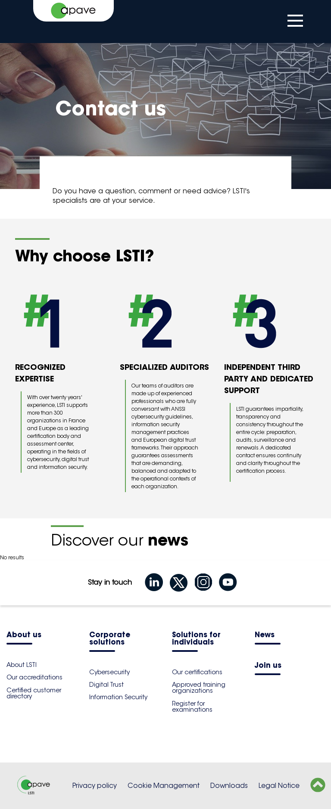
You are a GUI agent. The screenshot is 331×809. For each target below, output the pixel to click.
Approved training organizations (198, 687)
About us (23, 635)
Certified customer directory (33, 693)
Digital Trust (106, 684)
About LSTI (21, 665)
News (265, 635)
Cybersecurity (109, 672)
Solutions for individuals (196, 639)
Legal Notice (279, 785)
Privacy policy (94, 785)
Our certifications (197, 672)
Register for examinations (192, 706)
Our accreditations (34, 677)
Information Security (118, 697)
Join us (268, 666)
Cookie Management (164, 785)
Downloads (229, 785)
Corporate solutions (109, 639)
